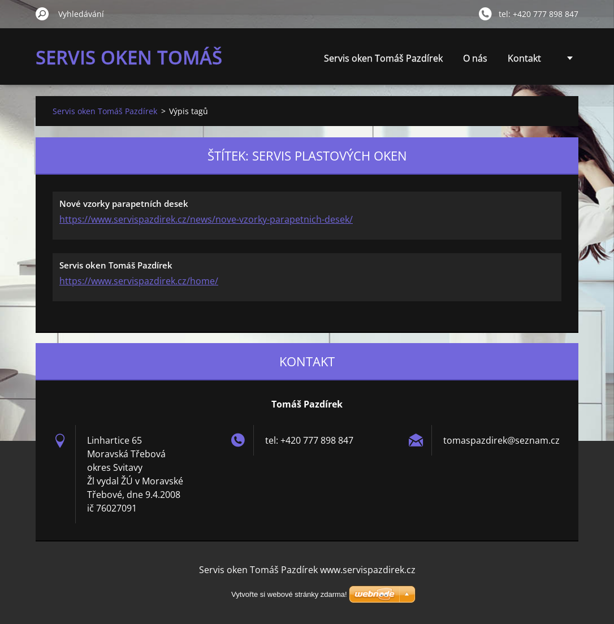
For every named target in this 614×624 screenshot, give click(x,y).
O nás (475, 58)
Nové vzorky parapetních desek (123, 203)
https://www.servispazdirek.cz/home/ (138, 281)
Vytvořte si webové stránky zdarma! (289, 594)
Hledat (42, 13)
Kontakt (524, 58)
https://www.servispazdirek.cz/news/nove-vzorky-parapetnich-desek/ (206, 219)
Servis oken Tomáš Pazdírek (383, 58)
